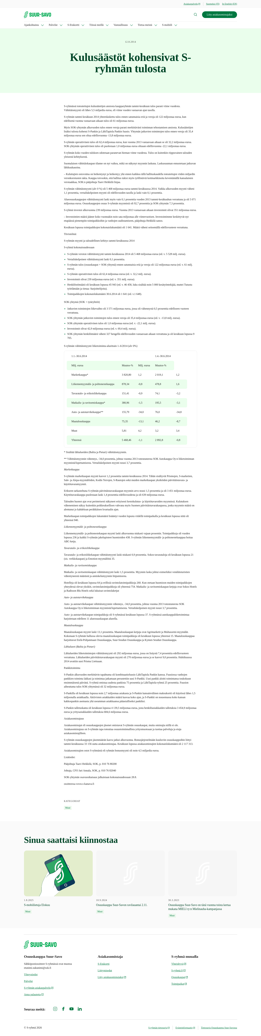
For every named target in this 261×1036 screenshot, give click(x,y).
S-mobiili (167, 24)
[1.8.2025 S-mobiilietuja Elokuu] (58, 882)
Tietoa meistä (145, 24)
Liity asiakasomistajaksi (219, 14)
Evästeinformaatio (185, 1028)
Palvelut (53, 24)
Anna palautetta (34, 994)
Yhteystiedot (31, 974)
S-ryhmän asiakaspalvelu (39, 987)
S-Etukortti (73, 24)
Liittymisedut (105, 970)
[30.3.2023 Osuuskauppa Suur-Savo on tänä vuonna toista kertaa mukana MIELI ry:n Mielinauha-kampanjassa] (202, 884)
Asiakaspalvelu (192, 4)
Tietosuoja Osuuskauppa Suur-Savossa (219, 1028)
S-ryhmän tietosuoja (159, 1028)
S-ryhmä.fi (178, 970)
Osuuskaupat (179, 977)
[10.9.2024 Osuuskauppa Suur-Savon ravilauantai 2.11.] (130, 882)
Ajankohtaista (31, 24)
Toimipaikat (179, 983)
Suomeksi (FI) (213, 4)
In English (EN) (229, 4)
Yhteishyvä (178, 963)
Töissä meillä (96, 24)
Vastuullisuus (121, 24)
